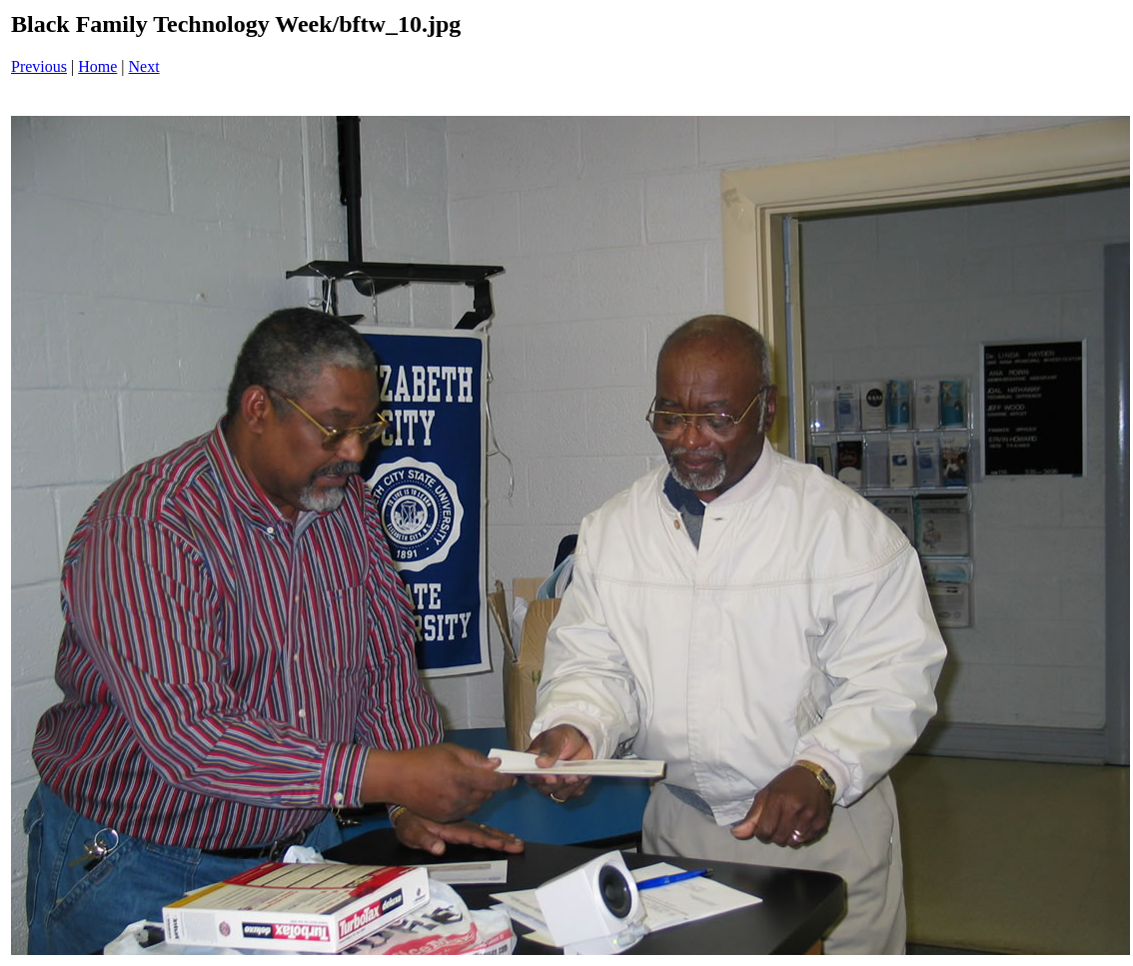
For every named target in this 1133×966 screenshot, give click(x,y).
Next (144, 66)
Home (97, 66)
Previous (39, 66)
